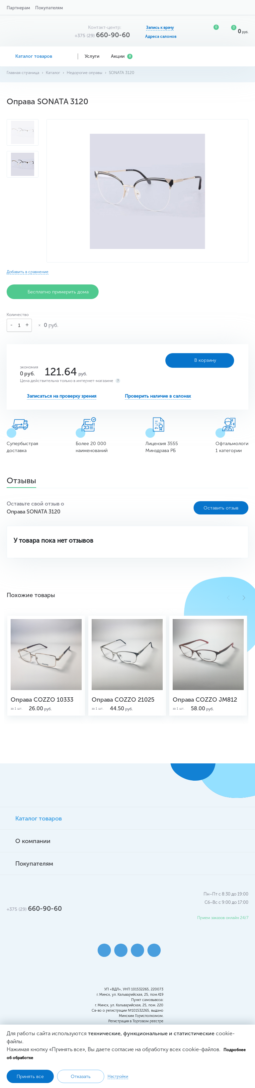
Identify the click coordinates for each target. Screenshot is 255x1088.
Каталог (53, 72)
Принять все (30, 1076)
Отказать (81, 1076)
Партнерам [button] (18, 7)
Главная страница (23, 72)
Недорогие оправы (84, 72)
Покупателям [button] (49, 7)
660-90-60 (102, 35)
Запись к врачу (160, 27)
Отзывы (21, 481)
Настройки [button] (118, 1076)
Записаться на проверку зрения (61, 396)
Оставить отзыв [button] (221, 508)
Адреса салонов (160, 36)
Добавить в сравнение (27, 272)
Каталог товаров (39, 56)
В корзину (199, 360)
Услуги (94, 56)
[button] (244, 597)
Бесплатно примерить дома (53, 291)
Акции (121, 56)
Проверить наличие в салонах (158, 396)
